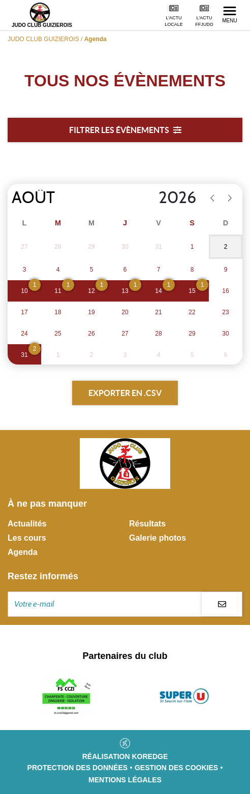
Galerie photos (157, 538)
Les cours (27, 538)
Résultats (147, 523)
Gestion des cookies (176, 768)
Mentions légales (125, 780)
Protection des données (77, 768)
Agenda (23, 552)
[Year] (156, 198)
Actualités (27, 523)
